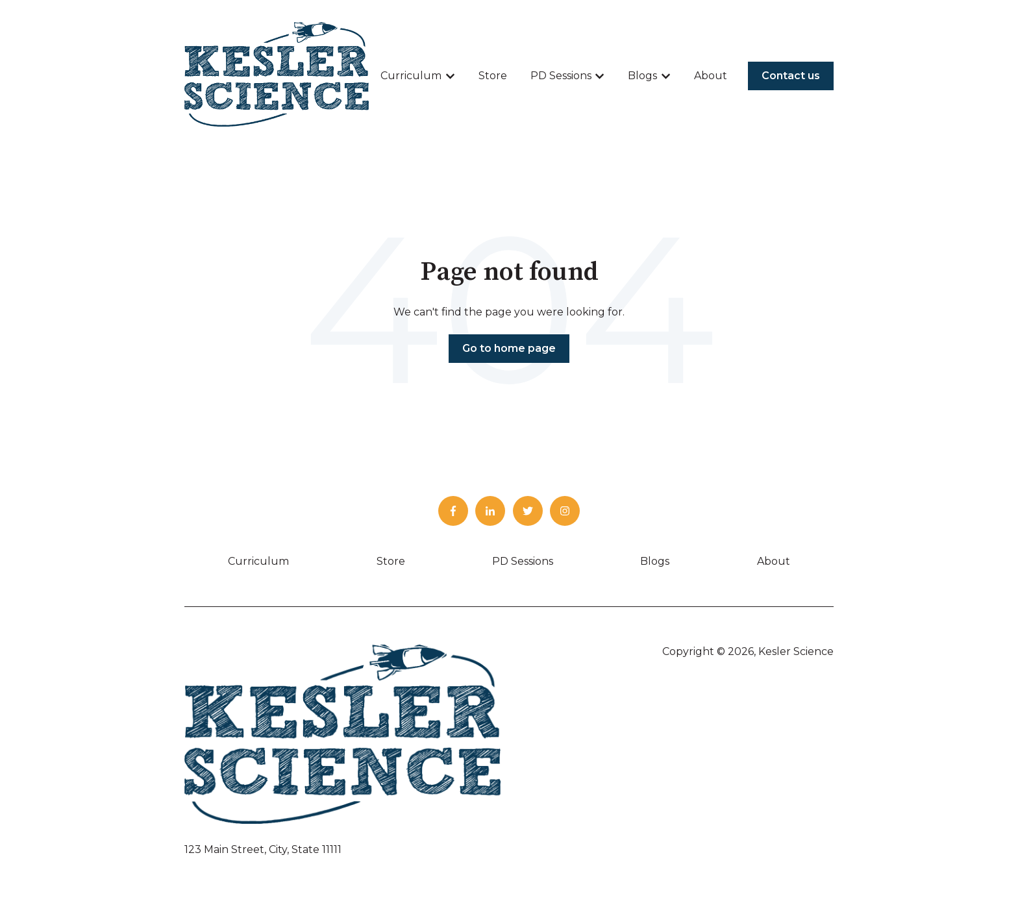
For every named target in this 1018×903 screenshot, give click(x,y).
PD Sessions (560, 75)
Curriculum (410, 75)
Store (492, 75)
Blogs (642, 75)
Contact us (791, 75)
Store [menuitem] (391, 561)
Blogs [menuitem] (654, 561)
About (710, 75)
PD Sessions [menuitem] (522, 561)
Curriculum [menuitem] (258, 561)
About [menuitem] (773, 561)
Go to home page (509, 348)
